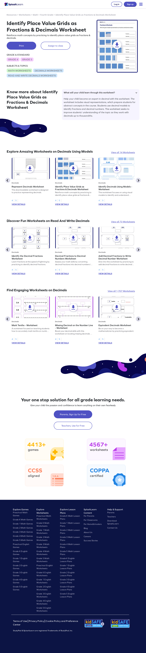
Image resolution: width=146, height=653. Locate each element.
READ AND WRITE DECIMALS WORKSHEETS (32, 75)
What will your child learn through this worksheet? (100, 92)
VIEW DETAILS (18, 204)
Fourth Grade (46, 14)
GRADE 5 (27, 59)
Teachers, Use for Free (73, 425)
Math (35, 14)
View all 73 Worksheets (123, 221)
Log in (116, 4)
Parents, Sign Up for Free (73, 414)
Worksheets (25, 14)
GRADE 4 (13, 59)
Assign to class (55, 45)
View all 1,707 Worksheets (121, 291)
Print (21, 45)
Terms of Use (20, 621)
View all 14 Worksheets (123, 152)
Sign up (130, 4)
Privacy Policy (36, 621)
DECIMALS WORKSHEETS (48, 70)
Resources (12, 14)
